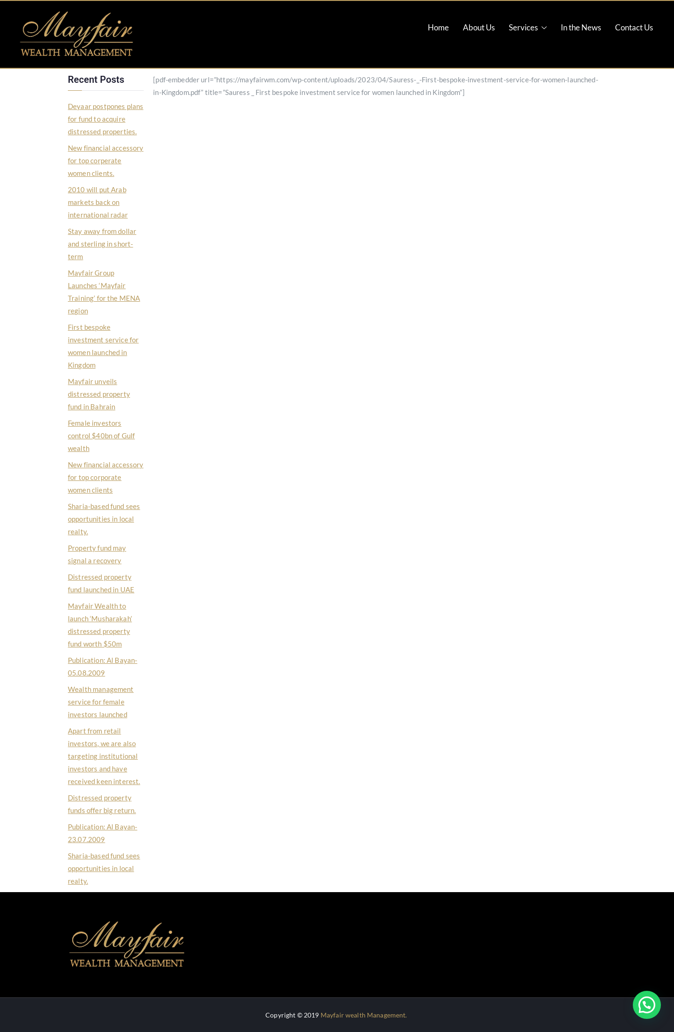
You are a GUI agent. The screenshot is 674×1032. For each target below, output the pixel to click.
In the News (581, 27)
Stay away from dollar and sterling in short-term (102, 244)
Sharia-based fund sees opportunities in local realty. (104, 519)
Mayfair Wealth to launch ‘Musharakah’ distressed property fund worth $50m (100, 625)
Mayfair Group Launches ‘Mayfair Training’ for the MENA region (104, 292)
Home (438, 27)
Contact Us (634, 27)
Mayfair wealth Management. (364, 1015)
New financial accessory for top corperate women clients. (105, 160)
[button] (647, 1005)
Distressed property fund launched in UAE (101, 583)
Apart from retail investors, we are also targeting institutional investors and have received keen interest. (104, 756)
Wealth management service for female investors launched (101, 702)
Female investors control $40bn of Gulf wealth (101, 435)
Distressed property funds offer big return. (102, 803)
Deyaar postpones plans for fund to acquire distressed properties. (105, 119)
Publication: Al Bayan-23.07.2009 (102, 832)
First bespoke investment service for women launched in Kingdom (103, 346)
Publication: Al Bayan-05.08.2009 (102, 666)
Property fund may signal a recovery (97, 554)
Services (528, 27)
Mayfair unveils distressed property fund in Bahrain (99, 394)
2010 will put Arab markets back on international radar (98, 202)
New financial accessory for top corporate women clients (105, 477)
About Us (479, 27)
